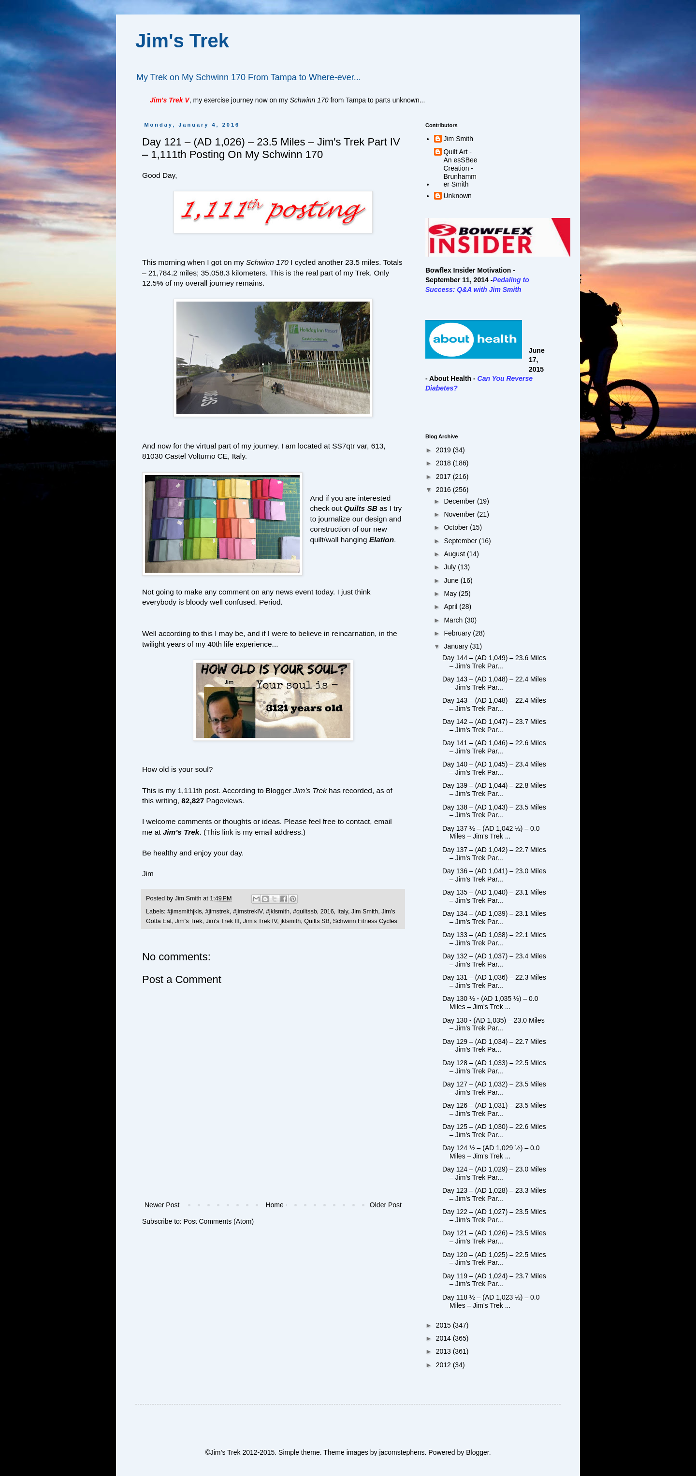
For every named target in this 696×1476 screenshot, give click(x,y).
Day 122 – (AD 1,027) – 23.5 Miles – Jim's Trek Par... (494, 1216)
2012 (444, 1365)
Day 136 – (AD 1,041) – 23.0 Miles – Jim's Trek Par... (494, 875)
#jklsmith (278, 911)
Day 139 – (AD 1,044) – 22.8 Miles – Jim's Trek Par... (494, 789)
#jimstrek (217, 911)
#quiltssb (305, 911)
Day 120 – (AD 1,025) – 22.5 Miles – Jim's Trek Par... (494, 1259)
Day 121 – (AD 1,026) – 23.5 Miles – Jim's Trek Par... (494, 1237)
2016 (327, 911)
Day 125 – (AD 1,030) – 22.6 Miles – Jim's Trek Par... (494, 1131)
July (451, 567)
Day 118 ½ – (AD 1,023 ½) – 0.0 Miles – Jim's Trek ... (491, 1301)
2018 (444, 463)
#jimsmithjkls (184, 911)
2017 (444, 476)
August (455, 554)
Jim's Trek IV (260, 921)
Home (274, 1205)
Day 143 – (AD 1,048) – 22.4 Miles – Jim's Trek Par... (494, 683)
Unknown (458, 196)
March (454, 620)
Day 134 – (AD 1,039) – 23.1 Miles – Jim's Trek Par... (494, 918)
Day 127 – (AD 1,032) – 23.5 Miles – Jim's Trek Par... (494, 1088)
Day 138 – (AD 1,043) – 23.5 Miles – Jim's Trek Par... (494, 811)
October (457, 527)
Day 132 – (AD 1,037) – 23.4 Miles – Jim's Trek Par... (494, 960)
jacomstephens (401, 1452)
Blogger (477, 1452)
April (451, 606)
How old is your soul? (177, 769)
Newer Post (162, 1205)
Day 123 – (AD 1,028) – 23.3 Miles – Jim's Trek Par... (494, 1194)
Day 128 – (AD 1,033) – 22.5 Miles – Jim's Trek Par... (494, 1067)
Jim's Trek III (223, 921)
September (461, 541)
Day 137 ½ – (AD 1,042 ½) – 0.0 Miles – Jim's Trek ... (491, 832)
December (460, 501)
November (460, 514)
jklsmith (290, 921)
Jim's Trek (182, 40)
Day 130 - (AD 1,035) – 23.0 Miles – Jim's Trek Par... (493, 1024)
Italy (342, 911)
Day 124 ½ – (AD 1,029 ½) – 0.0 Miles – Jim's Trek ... (491, 1152)
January (457, 646)
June (452, 580)
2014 (444, 1338)
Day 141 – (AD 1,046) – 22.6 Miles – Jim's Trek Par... (494, 747)
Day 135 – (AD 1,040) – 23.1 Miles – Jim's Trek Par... (494, 896)
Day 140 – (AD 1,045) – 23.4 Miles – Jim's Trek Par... (494, 768)
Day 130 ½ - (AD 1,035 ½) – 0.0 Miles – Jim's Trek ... (490, 1003)
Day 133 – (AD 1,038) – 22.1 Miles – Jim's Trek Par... (494, 939)
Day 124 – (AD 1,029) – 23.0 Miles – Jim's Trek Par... (494, 1173)
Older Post (386, 1205)
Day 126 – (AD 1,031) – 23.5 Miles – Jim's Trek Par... (494, 1109)
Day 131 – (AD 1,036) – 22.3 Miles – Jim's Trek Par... (494, 981)
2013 (444, 1351)
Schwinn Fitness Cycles (365, 921)
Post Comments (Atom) (219, 1221)
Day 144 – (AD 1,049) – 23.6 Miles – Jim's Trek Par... (494, 662)
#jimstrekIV (247, 911)
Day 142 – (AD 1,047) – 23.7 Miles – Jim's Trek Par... (494, 726)
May (451, 593)
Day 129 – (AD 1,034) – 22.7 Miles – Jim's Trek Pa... (494, 1046)
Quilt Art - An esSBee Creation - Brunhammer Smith (461, 168)
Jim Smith (364, 911)
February (458, 633)
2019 (444, 450)
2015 (444, 1325)
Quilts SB (360, 508)
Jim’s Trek (181, 832)
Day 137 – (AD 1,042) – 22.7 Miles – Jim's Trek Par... (494, 854)
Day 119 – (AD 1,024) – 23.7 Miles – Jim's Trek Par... (494, 1280)
